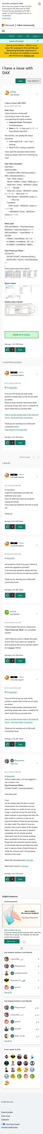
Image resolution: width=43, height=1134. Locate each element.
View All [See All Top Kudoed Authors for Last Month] (8, 1041)
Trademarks (5, 1119)
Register (12, 36)
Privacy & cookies (7, 1112)
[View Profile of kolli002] (13, 92)
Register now (29, 55)
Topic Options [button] (32, 81)
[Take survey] (11, 941)
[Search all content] (24, 41)
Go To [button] (35, 36)
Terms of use (5, 1116)
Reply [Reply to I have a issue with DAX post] (20, 350)
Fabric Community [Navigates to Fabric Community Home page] (26, 25)
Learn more (6, 18)
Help (27, 36)
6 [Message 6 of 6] (11, 521)
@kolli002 (13, 387)
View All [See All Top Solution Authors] (8, 992)
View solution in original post (16, 429)
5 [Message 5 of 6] (11, 590)
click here (29, 860)
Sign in (20, 36)
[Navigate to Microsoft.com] (8, 25)
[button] (20, 81)
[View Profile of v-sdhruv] (21, 372)
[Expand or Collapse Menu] (3, 31)
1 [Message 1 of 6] (11, 344)
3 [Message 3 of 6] (11, 437)
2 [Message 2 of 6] (11, 874)
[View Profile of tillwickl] (13, 611)
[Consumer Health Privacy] (21, 1127)
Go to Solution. (25, 335)
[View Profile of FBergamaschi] (19, 760)
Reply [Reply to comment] (20, 443)
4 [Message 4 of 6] (11, 655)
